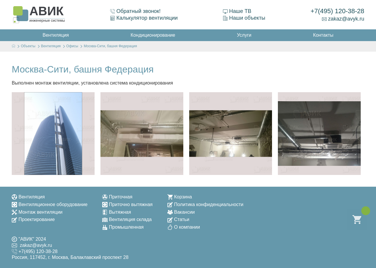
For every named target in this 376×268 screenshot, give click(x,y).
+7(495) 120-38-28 (337, 11)
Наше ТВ (237, 11)
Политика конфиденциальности (205, 204)
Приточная (117, 196)
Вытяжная (116, 212)
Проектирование (33, 219)
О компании (183, 227)
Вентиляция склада (127, 219)
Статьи (178, 219)
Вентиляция (28, 196)
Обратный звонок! (135, 11)
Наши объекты (244, 18)
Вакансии (181, 212)
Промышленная (123, 227)
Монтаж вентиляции (37, 212)
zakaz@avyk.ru (343, 19)
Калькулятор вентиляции (144, 18)
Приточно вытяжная (127, 204)
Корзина (179, 196)
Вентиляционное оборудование (50, 204)
